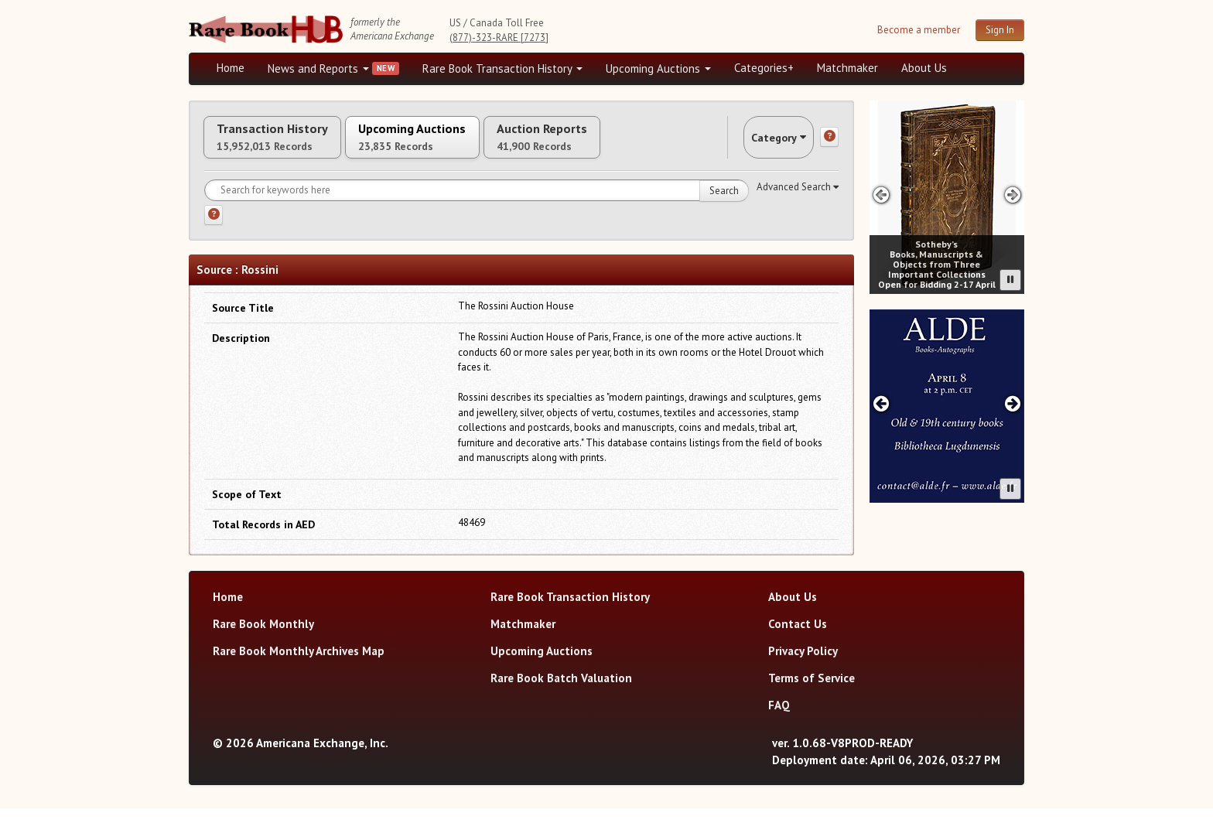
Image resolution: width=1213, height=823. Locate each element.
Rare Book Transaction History (502, 68)
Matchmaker (847, 67)
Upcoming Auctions (658, 68)
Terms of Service (811, 692)
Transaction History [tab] (287, 145)
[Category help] (829, 145)
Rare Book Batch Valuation (561, 692)
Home (230, 67)
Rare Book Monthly (263, 638)
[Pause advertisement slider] (1010, 280)
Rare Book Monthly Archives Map (298, 665)
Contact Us (797, 638)
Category (764, 144)
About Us (924, 67)
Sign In (1000, 29)
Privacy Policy (803, 665)
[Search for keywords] (476, 205)
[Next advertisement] (1013, 194)
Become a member (918, 29)
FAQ (779, 719)
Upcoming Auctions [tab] (459, 145)
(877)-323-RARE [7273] (498, 37)
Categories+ (764, 67)
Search (724, 205)
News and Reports (318, 68)
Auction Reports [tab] (619, 145)
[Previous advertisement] (881, 194)
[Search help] (213, 230)
